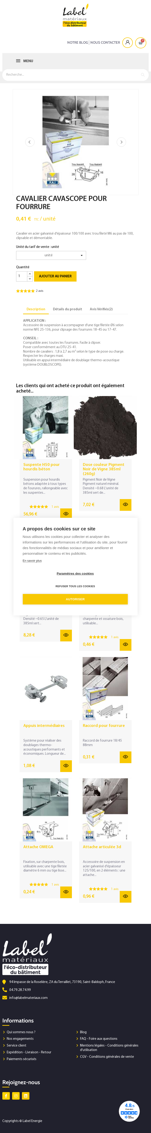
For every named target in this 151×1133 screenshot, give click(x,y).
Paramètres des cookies (75, 573)
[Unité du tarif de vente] (51, 255)
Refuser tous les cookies (75, 586)
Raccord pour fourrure (104, 726)
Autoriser (75, 599)
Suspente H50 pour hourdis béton (41, 467)
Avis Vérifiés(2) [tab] (101, 309)
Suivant (121, 142)
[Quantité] (21, 276)
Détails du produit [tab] (67, 309)
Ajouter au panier (55, 276)
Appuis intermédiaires (44, 726)
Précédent (30, 142)
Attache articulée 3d (102, 847)
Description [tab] (36, 309)
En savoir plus (32, 560)
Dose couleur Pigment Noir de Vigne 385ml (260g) (103, 469)
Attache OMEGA (38, 847)
